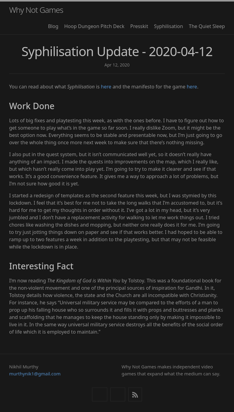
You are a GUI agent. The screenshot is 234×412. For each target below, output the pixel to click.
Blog (53, 26)
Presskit (139, 26)
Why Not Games (36, 9)
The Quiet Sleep (207, 26)
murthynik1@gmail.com (35, 374)
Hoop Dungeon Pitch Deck (94, 26)
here (106, 86)
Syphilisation (168, 26)
